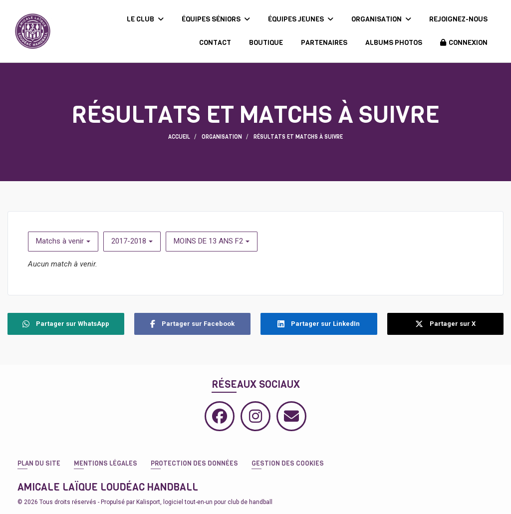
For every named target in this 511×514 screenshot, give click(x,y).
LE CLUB (145, 19)
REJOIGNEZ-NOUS (458, 19)
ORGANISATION (381, 19)
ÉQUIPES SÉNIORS (216, 19)
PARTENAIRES (324, 42)
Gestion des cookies (288, 463)
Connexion (464, 42)
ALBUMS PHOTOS (393, 42)
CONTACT (215, 42)
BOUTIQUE (266, 42)
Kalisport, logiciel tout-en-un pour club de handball (204, 502)
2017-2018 (132, 241)
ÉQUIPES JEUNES (300, 19)
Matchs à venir (63, 241)
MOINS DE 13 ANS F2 (212, 241)
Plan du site (38, 463)
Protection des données (194, 463)
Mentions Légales (105, 463)
